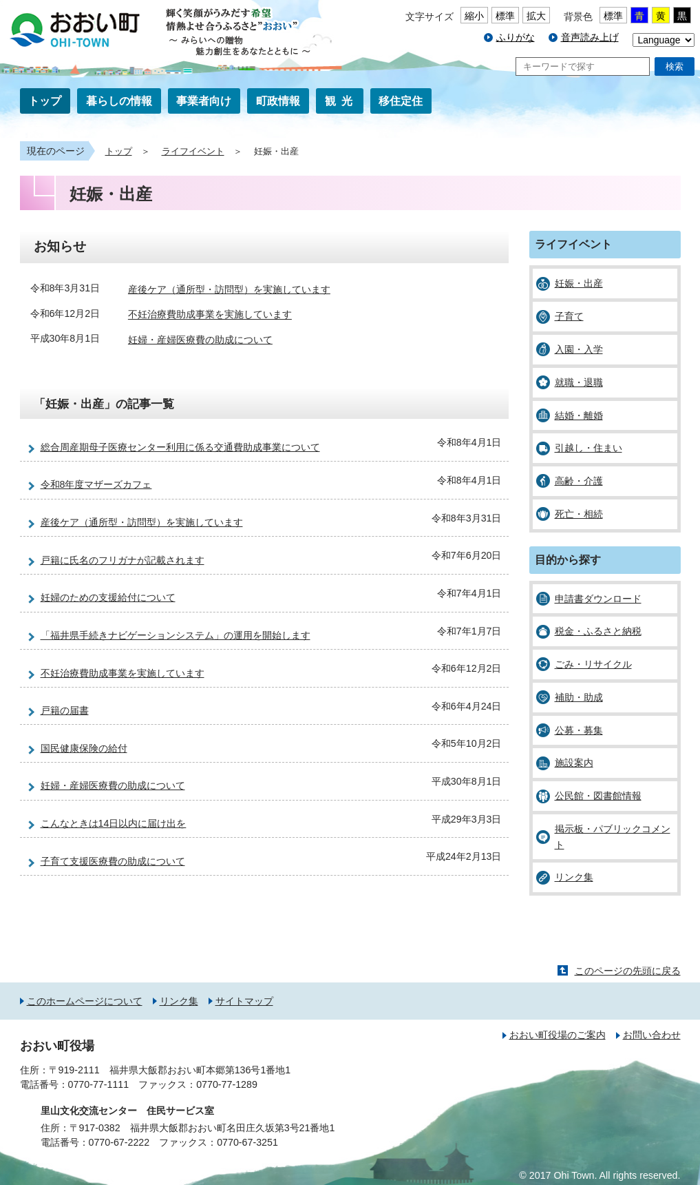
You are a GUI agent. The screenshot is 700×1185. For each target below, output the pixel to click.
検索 (674, 66)
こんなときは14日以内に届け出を (114, 823)
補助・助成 (579, 697)
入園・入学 (579, 349)
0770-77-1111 (98, 1084)
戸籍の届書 (65, 710)
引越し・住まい (588, 447)
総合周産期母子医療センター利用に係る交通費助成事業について (180, 447)
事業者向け (203, 101)
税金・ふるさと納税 (598, 631)
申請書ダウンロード (598, 598)
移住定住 (401, 101)
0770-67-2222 (119, 1142)
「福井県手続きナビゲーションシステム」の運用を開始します (175, 635)
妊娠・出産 (579, 283)
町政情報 (278, 101)
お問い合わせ (652, 1034)
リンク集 (574, 877)
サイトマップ (244, 1001)
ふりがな (515, 37)
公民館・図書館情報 (598, 795)
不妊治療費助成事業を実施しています (210, 314)
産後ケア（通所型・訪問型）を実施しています (229, 289)
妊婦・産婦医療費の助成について (200, 339)
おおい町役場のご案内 (557, 1034)
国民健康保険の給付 (84, 748)
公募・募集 (579, 730)
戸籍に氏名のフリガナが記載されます (122, 560)
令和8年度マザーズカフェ (96, 484)
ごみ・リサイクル (593, 664)
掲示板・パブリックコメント (612, 836)
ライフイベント (193, 151)
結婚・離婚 (579, 415)
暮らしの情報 (119, 101)
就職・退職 (579, 382)
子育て (569, 316)
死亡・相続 (579, 513)
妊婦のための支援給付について (108, 597)
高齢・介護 (579, 480)
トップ (44, 101)
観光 (341, 101)
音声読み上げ (590, 37)
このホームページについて (84, 1001)
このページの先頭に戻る (628, 970)
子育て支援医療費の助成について (113, 861)
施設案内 (574, 762)
